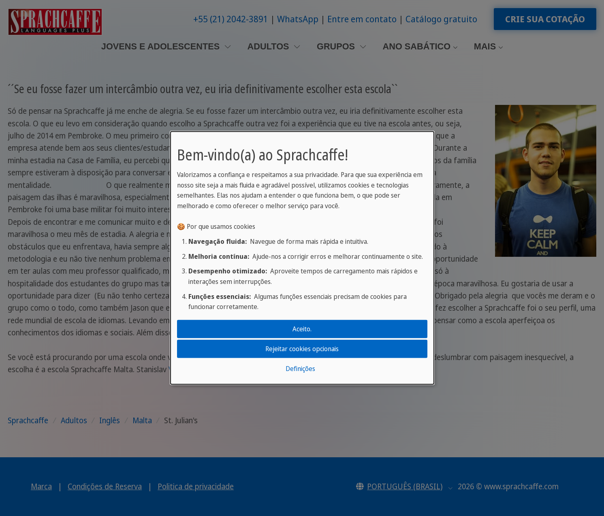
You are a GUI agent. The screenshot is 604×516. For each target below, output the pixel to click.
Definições (300, 368)
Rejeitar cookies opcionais (302, 348)
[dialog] (302, 258)
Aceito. (302, 328)
